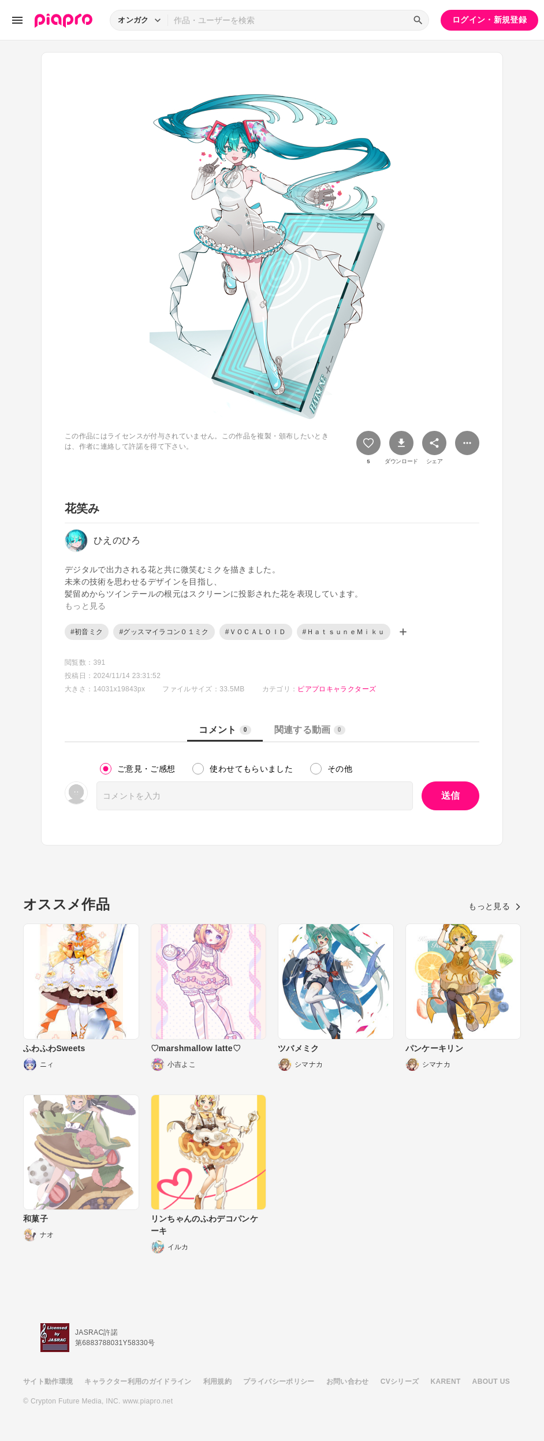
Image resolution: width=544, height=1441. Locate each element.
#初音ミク (86, 632)
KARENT (446, 1381)
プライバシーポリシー (279, 1381)
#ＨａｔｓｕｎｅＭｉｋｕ (344, 632)
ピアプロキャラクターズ (336, 689)
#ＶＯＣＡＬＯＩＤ (255, 632)
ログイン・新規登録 (489, 19)
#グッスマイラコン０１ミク (163, 632)
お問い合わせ (347, 1381)
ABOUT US (491, 1381)
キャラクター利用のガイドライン (137, 1381)
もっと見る (494, 906)
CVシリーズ (400, 1381)
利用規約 (217, 1381)
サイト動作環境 (48, 1381)
